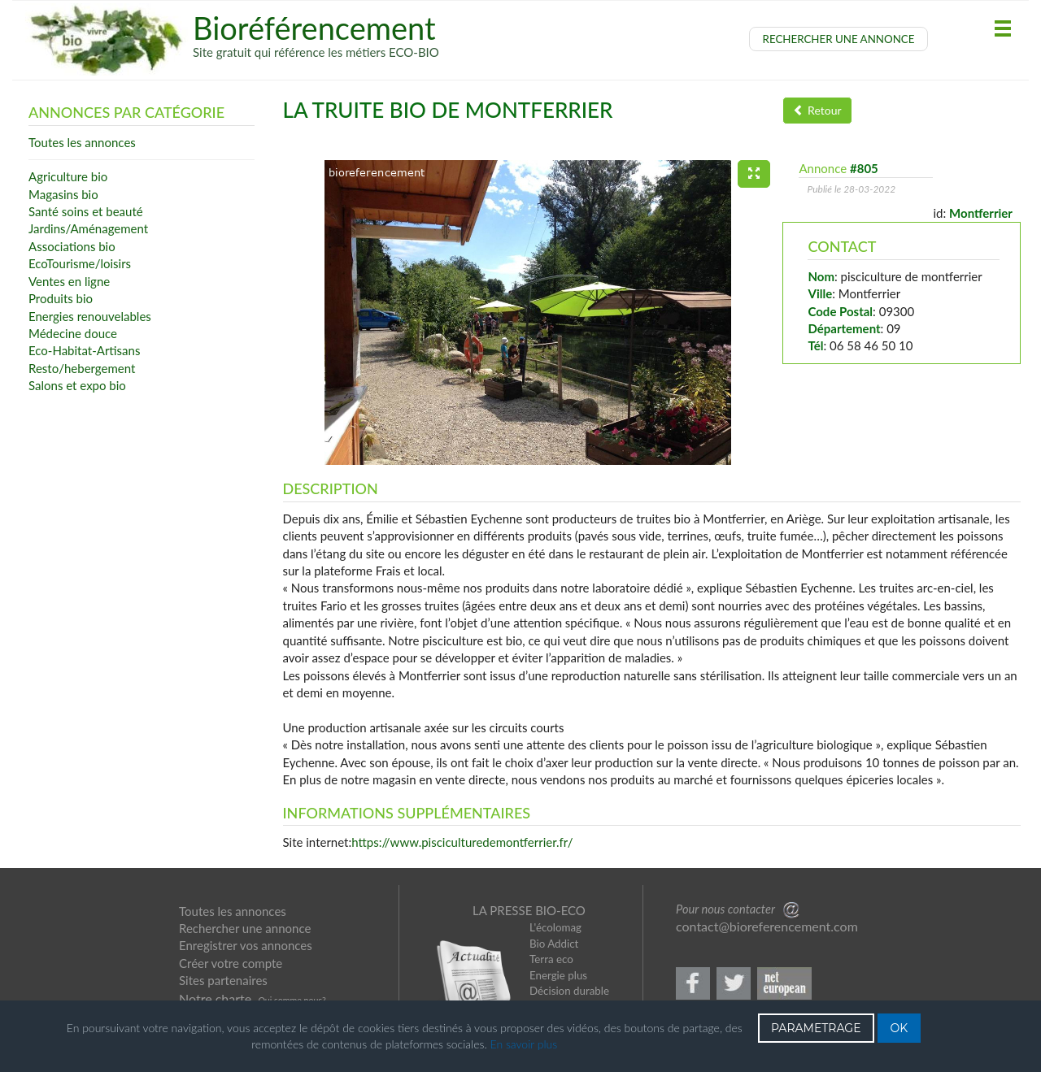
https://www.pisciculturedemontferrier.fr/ (462, 842)
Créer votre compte (230, 963)
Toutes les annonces (232, 911)
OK (899, 1028)
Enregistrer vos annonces (245, 945)
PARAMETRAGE (816, 1028)
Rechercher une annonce (245, 928)
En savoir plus (524, 1044)
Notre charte (215, 998)
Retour (817, 110)
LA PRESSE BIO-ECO (529, 910)
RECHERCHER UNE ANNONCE (839, 39)
